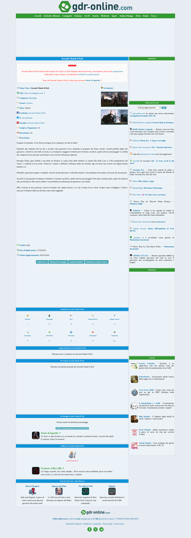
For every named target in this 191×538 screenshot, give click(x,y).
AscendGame (27, 118)
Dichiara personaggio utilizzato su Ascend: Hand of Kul (72, 428)
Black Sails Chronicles (142, 147)
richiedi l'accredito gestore (88, 74)
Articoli (62, 481)
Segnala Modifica (76, 262)
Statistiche (97, 524)
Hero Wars (137, 195)
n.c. (114, 341)
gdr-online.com (139, 113)
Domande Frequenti (74, 524)
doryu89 (136, 161)
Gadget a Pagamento (28, 128)
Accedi (37, 16)
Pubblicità (152, 59)
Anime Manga (126, 16)
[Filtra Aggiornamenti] (149, 107)
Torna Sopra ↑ (119, 524)
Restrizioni (24, 133)
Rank (145, 16)
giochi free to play (106, 519)
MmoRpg (33, 98)
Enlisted (136, 141)
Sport (114, 16)
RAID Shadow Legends (142, 123)
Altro (138, 16)
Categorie (67, 16)
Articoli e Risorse (52, 16)
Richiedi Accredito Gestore (96, 262)
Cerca (154, 16)
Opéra (135, 181)
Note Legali (107, 524)
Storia (95, 16)
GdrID (22, 245)
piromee (137, 238)
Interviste (69, 481)
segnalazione (118, 71)
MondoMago (138, 188)
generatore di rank (147, 154)
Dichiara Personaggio (58, 262)
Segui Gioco (42, 262)
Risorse (81, 481)
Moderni (105, 16)
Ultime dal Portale (152, 103)
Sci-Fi (87, 16)
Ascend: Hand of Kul (37, 113)
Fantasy (78, 16)
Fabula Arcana (139, 228)
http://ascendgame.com (34, 93)
